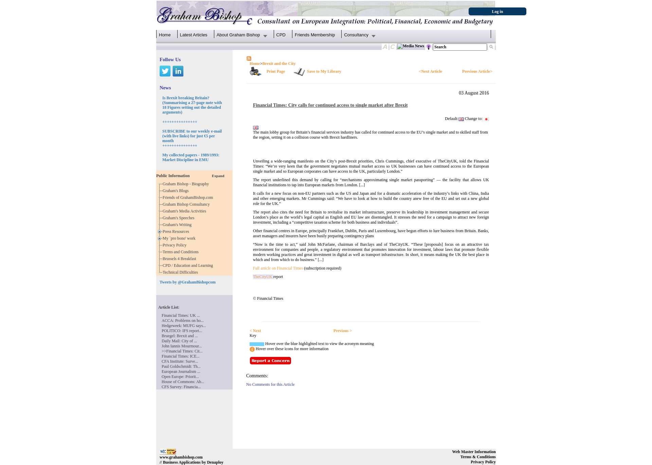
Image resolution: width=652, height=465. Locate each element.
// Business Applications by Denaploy (191, 462)
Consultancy (356, 34)
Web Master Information (474, 451)
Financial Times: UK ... (181, 315)
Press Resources (177, 231)
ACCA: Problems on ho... (183, 320)
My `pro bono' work (180, 238)
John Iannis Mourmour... (182, 346)
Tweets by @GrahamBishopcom (188, 282)
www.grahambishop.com (181, 457)
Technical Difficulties (181, 272)
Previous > (342, 330)
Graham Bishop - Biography (187, 184)
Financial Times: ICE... (181, 356)
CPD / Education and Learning (189, 265)
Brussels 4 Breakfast (180, 258)
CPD (281, 34)
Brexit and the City (278, 63)
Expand (218, 176)
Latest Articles (193, 34)
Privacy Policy (175, 245)
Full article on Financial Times (278, 268)
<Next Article (430, 71)
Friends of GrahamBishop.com (189, 197)
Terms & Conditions (478, 456)
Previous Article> (477, 71)
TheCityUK (263, 276)
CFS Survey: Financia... (181, 386)
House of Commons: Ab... (183, 381)
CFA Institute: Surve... (180, 361)
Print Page (276, 71)
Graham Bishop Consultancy (187, 204)
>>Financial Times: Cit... (182, 351)
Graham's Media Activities (185, 211)
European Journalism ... (181, 371)
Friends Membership (315, 34)
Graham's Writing (178, 224)
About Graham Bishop (238, 34)
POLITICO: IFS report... (182, 330)
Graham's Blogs (177, 190)
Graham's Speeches (179, 218)
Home (165, 34)
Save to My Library (324, 71)
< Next (255, 330)
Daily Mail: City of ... (179, 341)
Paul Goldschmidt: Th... (181, 366)
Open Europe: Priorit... (180, 376)
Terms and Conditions (182, 251)
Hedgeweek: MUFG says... (184, 325)
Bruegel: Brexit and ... (180, 335)
